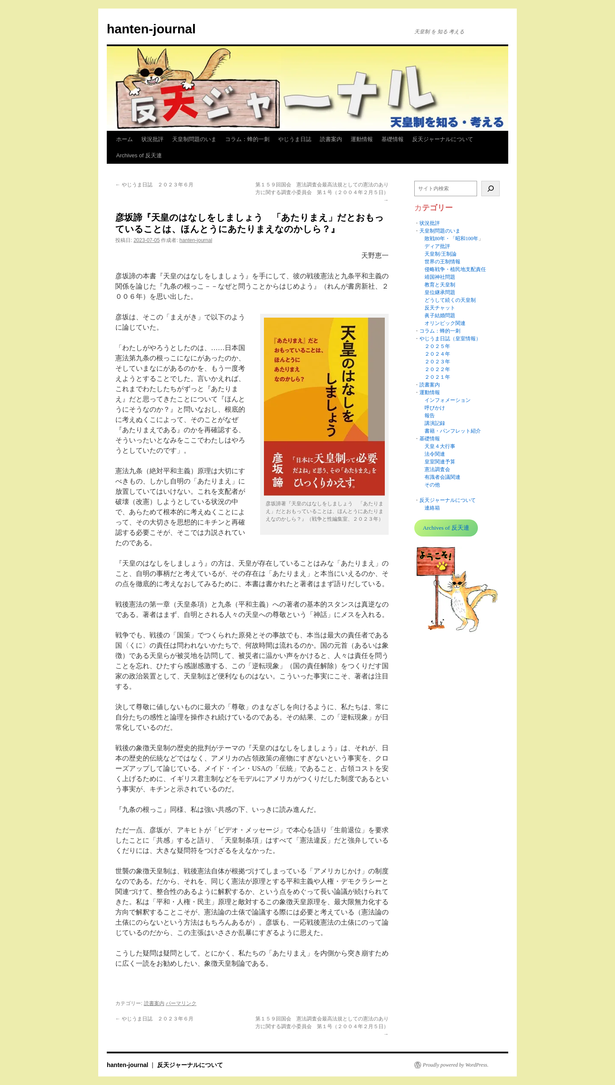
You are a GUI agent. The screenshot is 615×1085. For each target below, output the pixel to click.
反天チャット (440, 308)
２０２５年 (437, 346)
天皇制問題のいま (194, 139)
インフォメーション (448, 400)
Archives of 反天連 (139, 155)
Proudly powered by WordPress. (456, 1065)
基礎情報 (392, 139)
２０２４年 (437, 354)
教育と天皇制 (440, 285)
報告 (430, 416)
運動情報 (362, 139)
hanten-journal (151, 29)
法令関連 (435, 454)
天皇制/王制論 (441, 254)
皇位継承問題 (440, 292)
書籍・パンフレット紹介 (453, 431)
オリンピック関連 (445, 323)
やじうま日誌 (294, 139)
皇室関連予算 (440, 462)
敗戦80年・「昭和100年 (451, 239)
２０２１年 (437, 377)
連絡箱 (432, 508)
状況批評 (152, 139)
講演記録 (435, 423)
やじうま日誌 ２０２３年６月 (154, 185)
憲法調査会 (437, 469)
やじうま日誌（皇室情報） (450, 339)
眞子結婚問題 (440, 315)
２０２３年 (437, 362)
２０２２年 (437, 369)
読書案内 (331, 139)
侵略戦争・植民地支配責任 (455, 269)
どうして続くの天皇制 (450, 300)
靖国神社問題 (440, 277)
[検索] (490, 188)
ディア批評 (437, 246)
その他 (432, 485)
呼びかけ (435, 408)
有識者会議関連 (442, 477)
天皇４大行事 (440, 446)
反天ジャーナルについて (442, 139)
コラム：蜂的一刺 (247, 139)
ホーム (124, 139)
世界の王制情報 (442, 262)
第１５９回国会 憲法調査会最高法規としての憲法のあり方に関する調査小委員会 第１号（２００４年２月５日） (322, 192)
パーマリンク (181, 1003)
